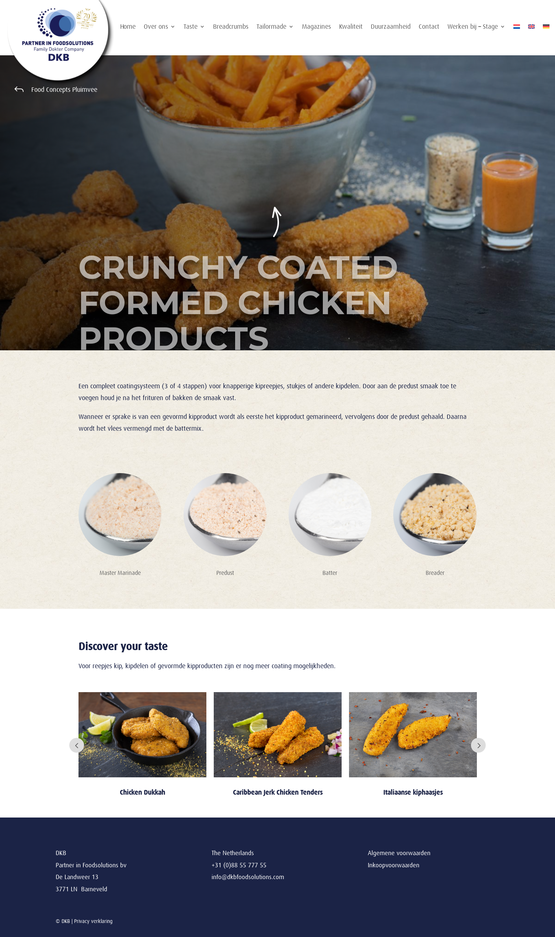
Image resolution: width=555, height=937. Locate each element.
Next (478, 745)
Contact (429, 27)
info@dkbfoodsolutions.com (248, 877)
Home (128, 27)
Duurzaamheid (391, 27)
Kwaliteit (351, 27)
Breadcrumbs (230, 27)
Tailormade (271, 27)
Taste (191, 27)
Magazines (316, 27)
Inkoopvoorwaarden (393, 865)
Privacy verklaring (93, 921)
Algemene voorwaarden (399, 853)
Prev (76, 745)
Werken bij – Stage (472, 27)
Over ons (156, 27)
